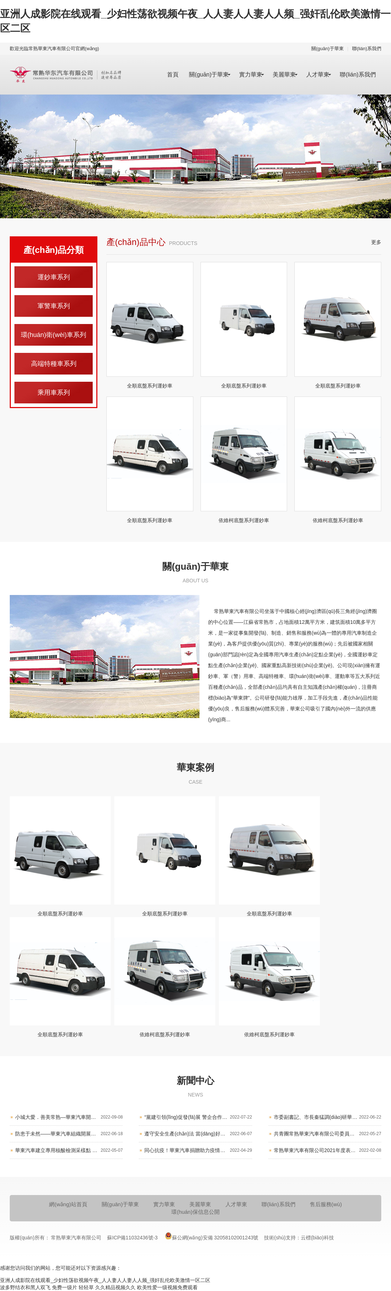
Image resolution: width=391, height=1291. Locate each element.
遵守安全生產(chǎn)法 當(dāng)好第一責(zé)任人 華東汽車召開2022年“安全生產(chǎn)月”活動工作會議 (198, 1134)
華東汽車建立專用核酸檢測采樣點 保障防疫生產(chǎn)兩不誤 (69, 1150)
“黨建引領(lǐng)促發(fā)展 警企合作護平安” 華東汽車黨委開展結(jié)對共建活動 (198, 1117)
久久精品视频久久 (115, 1287)
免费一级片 (64, 1287)
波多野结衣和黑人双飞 (25, 1287)
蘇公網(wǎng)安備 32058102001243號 (212, 1235)
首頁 (173, 74)
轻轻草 (86, 1287)
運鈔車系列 (54, 277)
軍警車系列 (54, 306)
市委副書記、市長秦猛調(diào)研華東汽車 (327, 1117)
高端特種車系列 (53, 363)
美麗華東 (284, 74)
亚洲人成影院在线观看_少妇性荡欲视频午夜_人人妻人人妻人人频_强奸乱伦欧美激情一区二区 (105, 1280)
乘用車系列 (54, 392)
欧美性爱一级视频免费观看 (167, 1287)
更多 (376, 242)
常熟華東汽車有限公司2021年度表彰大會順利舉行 (327, 1150)
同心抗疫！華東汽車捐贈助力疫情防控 (198, 1150)
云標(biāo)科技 (317, 1237)
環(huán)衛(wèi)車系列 (53, 334)
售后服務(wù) (326, 1204)
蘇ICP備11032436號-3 (133, 1237)
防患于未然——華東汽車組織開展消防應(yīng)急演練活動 (69, 1134)
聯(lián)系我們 (366, 48)
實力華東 (250, 74)
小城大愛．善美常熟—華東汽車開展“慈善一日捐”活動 (69, 1117)
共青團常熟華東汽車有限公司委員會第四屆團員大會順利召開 (327, 1134)
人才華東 (317, 74)
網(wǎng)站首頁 (68, 1204)
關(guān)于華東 (327, 48)
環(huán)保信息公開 (195, 1212)
